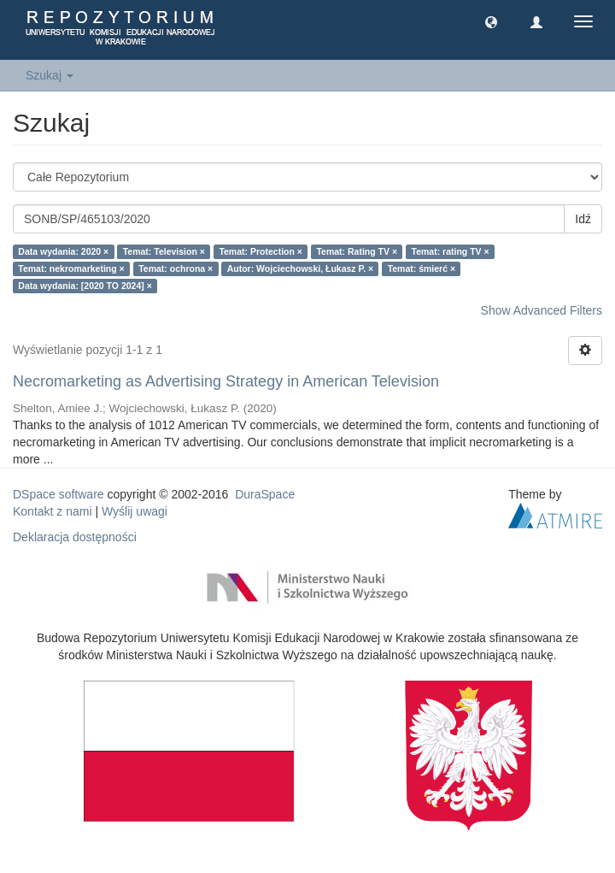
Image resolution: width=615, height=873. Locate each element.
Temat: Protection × (260, 251)
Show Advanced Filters (541, 310)
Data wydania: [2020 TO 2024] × (85, 285)
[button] (491, 21)
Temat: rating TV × (450, 251)
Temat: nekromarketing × (71, 268)
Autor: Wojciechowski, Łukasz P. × (300, 268)
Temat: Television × (164, 251)
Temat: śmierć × (421, 268)
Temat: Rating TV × (356, 251)
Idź (583, 219)
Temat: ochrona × (175, 268)
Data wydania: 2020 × (63, 251)
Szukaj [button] (49, 75)
